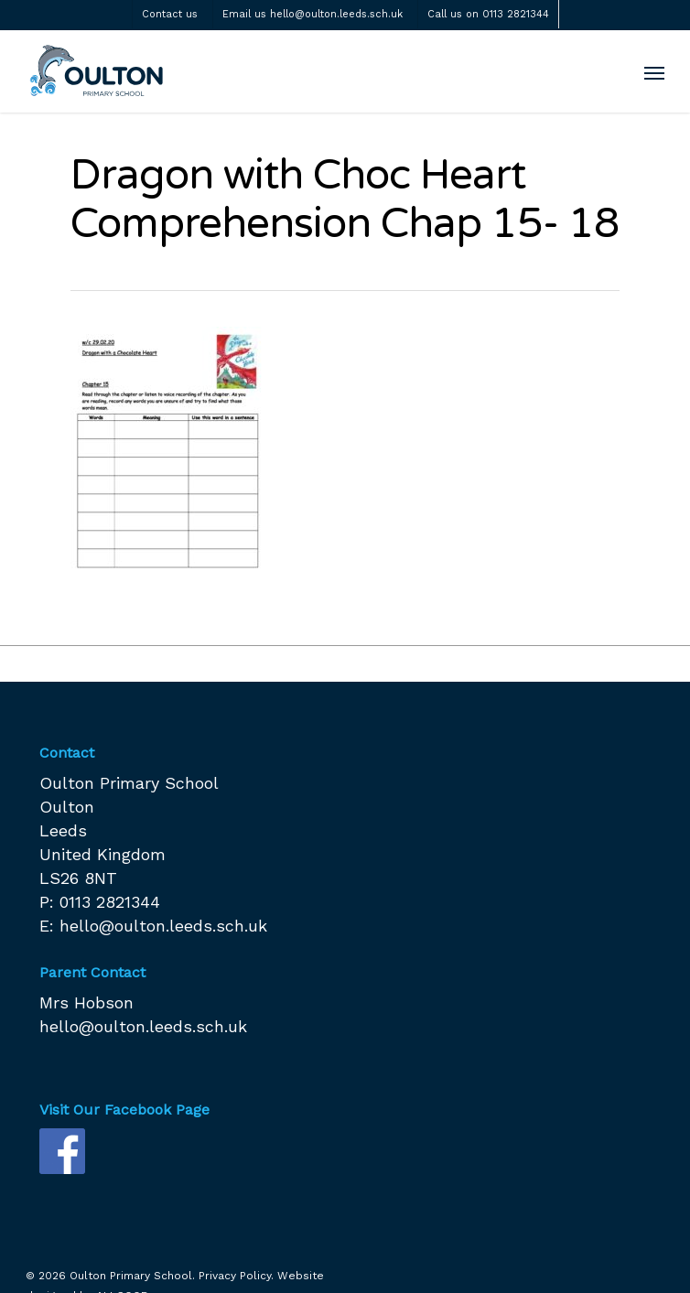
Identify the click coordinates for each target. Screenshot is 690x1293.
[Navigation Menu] (654, 72)
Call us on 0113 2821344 (488, 14)
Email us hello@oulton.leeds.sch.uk (312, 14)
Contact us (170, 14)
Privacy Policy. (236, 1275)
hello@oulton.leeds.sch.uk (163, 925)
